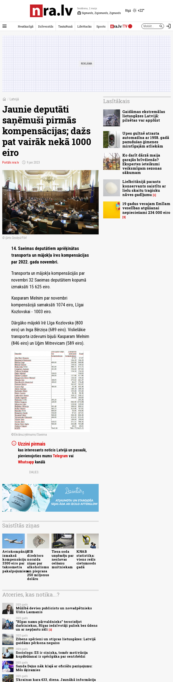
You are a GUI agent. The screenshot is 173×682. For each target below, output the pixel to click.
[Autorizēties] (168, 26)
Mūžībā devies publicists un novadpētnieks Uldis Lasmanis (54, 610)
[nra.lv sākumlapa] (51, 11)
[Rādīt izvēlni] (4, 26)
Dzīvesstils (45, 26)
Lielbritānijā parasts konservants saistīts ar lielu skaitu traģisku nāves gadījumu (144, 188)
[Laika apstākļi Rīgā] (134, 10)
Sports (101, 26)
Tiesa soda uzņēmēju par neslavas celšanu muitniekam (63, 559)
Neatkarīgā (25, 26)
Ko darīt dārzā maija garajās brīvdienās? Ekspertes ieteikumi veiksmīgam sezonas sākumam (142, 164)
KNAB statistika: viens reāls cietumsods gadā (86, 559)
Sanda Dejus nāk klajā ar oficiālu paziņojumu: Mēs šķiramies (54, 668)
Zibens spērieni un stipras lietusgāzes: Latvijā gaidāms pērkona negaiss (56, 641)
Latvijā (14, 99)
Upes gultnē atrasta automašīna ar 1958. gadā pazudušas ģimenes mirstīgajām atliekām (145, 140)
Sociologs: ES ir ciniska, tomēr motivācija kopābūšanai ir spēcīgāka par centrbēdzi (52, 654)
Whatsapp (26, 462)
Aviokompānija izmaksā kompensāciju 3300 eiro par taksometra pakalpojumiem (15, 561)
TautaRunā (65, 26)
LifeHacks (84, 26)
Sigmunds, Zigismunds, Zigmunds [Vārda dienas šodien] (99, 13)
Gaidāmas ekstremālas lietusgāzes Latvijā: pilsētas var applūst (143, 116)
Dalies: (34, 472)
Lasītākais (116, 101)
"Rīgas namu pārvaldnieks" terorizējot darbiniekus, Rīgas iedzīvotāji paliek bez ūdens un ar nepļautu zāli (57, 626)
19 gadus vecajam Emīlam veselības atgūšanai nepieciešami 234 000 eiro (146, 208)
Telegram (60, 456)
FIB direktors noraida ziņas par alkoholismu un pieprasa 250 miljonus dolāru (38, 565)
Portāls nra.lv (10, 162)
